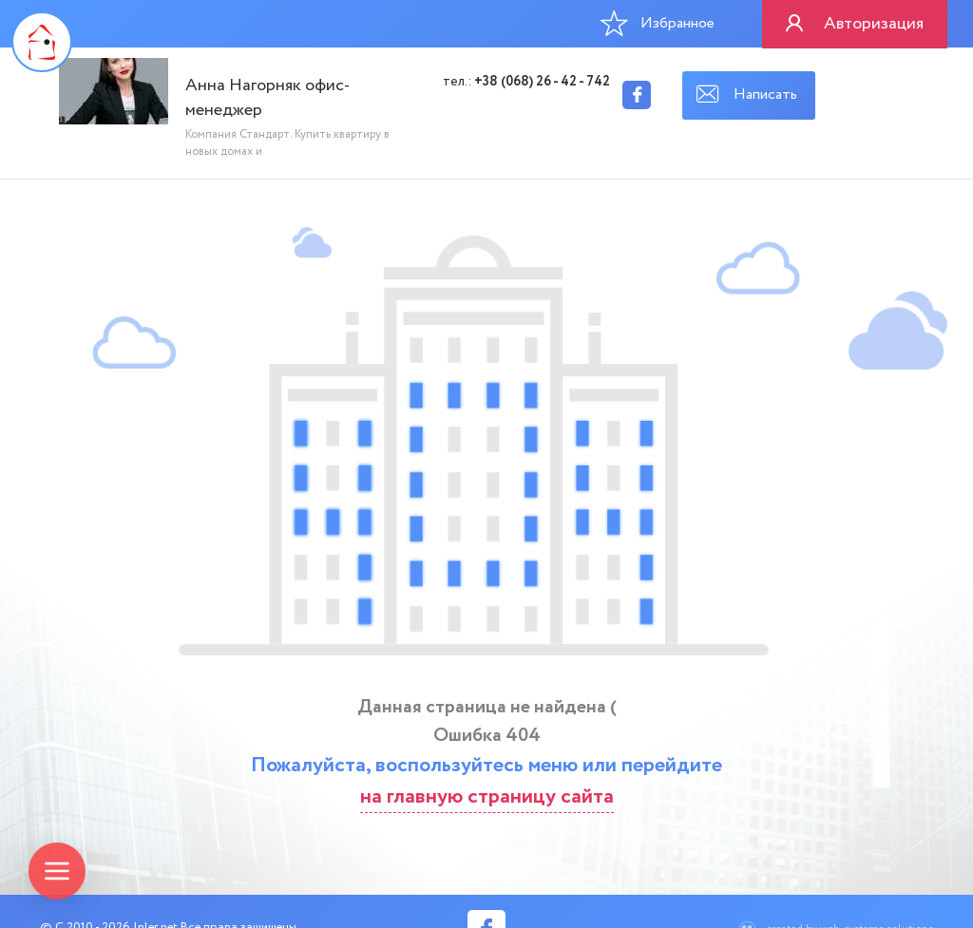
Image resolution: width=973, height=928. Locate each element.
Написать (765, 94)
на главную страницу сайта (487, 797)
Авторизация (874, 23)
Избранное (658, 22)
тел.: (526, 81)
